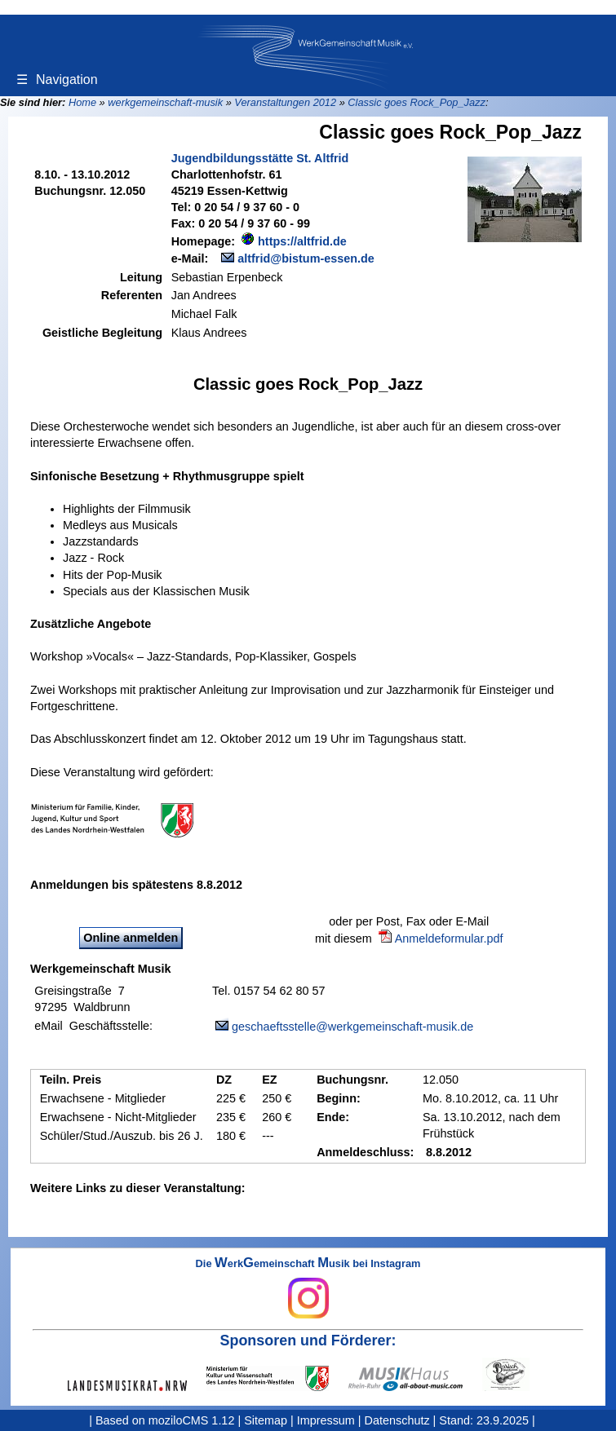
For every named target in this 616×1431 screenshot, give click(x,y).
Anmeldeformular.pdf (449, 938)
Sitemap (265, 1420)
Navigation (57, 79)
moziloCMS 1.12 (191, 1420)
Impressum (326, 1420)
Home (82, 102)
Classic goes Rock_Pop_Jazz (416, 102)
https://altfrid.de (302, 241)
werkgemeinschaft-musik (165, 102)
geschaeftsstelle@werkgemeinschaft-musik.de (352, 1026)
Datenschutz (397, 1420)
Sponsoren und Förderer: (308, 1340)
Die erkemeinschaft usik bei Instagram (308, 1288)
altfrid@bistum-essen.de (305, 258)
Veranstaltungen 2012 (285, 102)
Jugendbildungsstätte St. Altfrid (260, 158)
